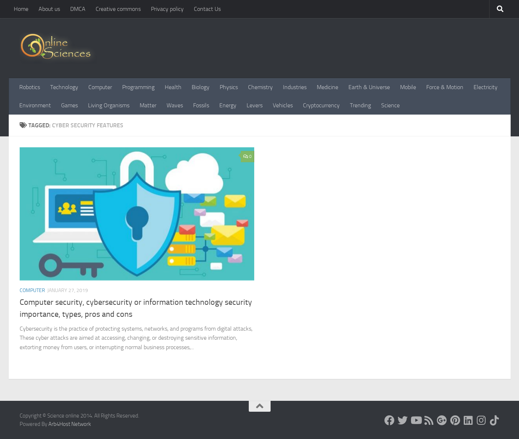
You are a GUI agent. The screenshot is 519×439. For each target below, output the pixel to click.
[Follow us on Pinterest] (455, 420)
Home (21, 8)
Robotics (29, 87)
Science (390, 105)
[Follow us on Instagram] (481, 420)
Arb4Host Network (69, 424)
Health (173, 87)
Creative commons (118, 8)
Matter (148, 105)
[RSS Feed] (429, 420)
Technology (64, 87)
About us (49, 8)
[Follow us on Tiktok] (494, 420)
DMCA (77, 8)
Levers (255, 105)
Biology (200, 87)
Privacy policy (167, 8)
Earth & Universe (369, 87)
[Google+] (442, 420)
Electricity (486, 87)
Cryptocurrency (321, 105)
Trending (360, 105)
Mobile (408, 87)
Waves (175, 105)
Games (69, 105)
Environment (35, 105)
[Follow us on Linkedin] (468, 420)
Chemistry (260, 87)
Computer (100, 87)
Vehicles (283, 105)
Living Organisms (108, 105)
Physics (229, 87)
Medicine (327, 87)
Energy (227, 105)
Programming (138, 87)
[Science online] (389, 420)
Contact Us (207, 8)
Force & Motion (444, 87)
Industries (295, 87)
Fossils (201, 105)
